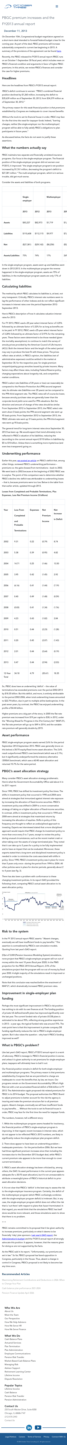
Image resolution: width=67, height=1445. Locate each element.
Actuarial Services (13, 1343)
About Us (9, 1311)
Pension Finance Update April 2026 (18, 1293)
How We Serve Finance (15, 1330)
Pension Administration (15, 1400)
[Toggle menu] (57, 6)
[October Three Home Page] (18, 6)
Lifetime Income (12, 1375)
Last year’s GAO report (42, 1235)
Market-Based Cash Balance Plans (20, 1361)
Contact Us (10, 1421)
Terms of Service (34, 1437)
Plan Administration (14, 1350)
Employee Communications (17, 1354)
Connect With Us (59, 1437)
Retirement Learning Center (18, 1372)
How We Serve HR (13, 1326)
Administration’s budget (13, 1239)
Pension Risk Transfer (14, 1357)
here (59, 51)
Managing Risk (11, 1365)
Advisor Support (12, 1368)
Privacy (46, 1437)
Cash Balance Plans (13, 1339)
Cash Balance (11, 1393)
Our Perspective (12, 1319)
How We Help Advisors (15, 1322)
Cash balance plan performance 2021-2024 (21, 1288)
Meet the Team (12, 1315)
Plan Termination (12, 1347)
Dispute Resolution (14, 1379)
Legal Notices (10, 1437)
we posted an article (26, 461)
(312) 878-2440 (11, 1417)
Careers (22, 1437)
